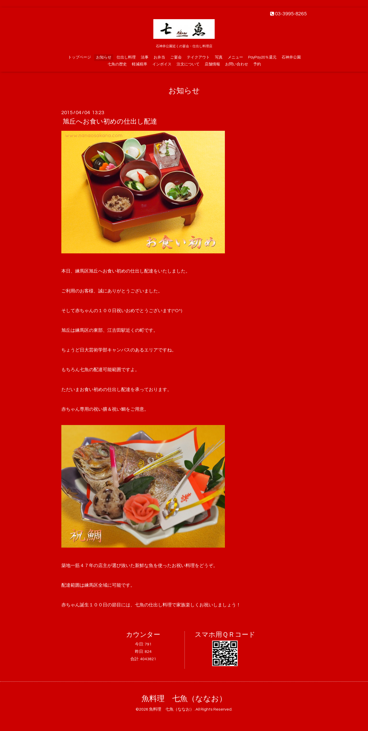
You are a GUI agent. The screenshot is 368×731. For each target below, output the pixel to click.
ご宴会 (176, 57)
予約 (257, 64)
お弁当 (159, 57)
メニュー (235, 57)
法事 (144, 57)
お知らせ (103, 57)
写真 (219, 57)
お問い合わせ (236, 64)
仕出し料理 (126, 57)
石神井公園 (291, 57)
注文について (188, 64)
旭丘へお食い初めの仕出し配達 (110, 121)
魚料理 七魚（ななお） (184, 699)
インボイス (161, 64)
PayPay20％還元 (262, 57)
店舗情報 (212, 64)
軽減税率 (139, 64)
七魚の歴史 (117, 64)
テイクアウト (198, 57)
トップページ (79, 57)
